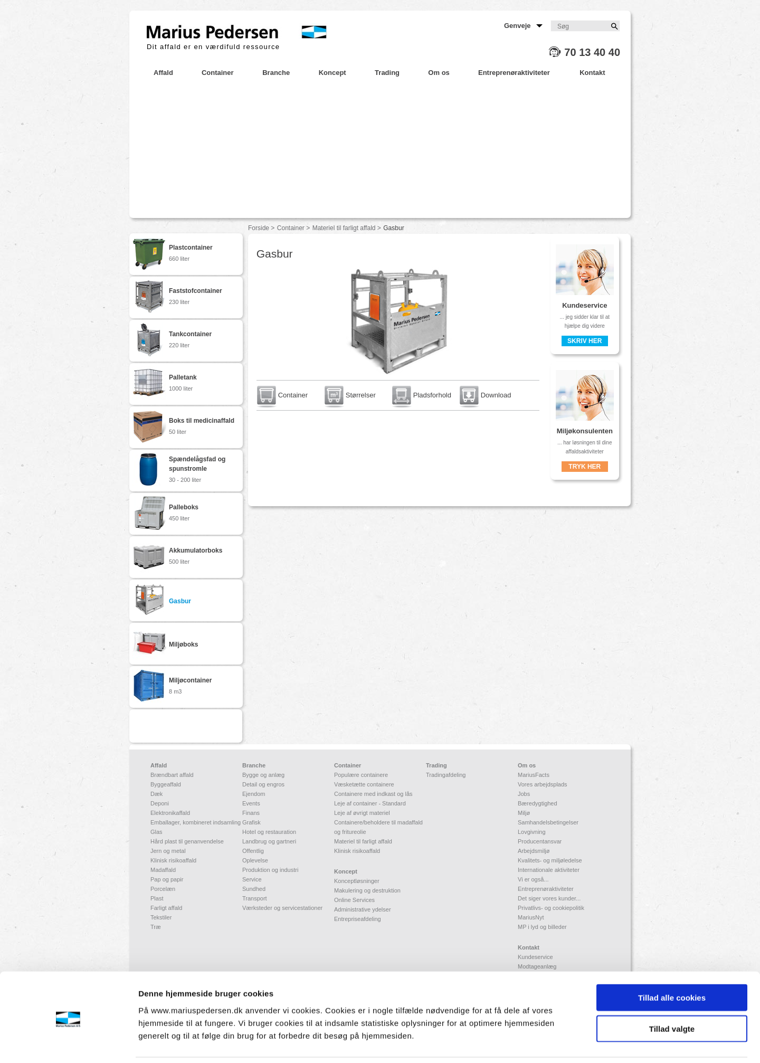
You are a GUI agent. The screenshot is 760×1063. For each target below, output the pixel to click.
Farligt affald (166, 908)
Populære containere (361, 775)
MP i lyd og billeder (542, 927)
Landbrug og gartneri (269, 841)
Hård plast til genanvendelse (187, 841)
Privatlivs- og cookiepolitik (551, 908)
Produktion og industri (270, 870)
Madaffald (163, 870)
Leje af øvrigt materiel (362, 813)
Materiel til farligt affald (344, 228)
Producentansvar (540, 841)
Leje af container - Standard (370, 803)
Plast (156, 898)
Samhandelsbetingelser (548, 822)
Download (485, 395)
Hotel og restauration (269, 832)
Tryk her (584, 466)
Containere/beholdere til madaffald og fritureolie (378, 827)
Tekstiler (161, 917)
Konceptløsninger (356, 881)
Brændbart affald (172, 775)
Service (252, 879)
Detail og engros (263, 784)
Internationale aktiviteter (549, 870)
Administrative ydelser (362, 909)
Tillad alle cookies (672, 961)
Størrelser (350, 395)
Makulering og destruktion (367, 890)
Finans (251, 813)
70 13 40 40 (592, 52)
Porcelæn (162, 889)
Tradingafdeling (446, 775)
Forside (258, 228)
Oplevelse (255, 860)
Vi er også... (533, 879)
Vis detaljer (548, 1042)
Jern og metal (168, 851)
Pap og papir (166, 879)
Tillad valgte (672, 993)
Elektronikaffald (170, 813)
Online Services (354, 900)
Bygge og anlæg (263, 775)
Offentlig (253, 851)
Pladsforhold (421, 395)
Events (251, 803)
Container (291, 228)
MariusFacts (533, 775)
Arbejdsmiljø (534, 851)
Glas (156, 832)
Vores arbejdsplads (542, 784)
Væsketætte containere (364, 784)
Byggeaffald (165, 784)
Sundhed (253, 889)
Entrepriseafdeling (357, 919)
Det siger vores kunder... (549, 898)
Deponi (159, 803)
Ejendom (253, 794)
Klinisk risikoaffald (173, 860)
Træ (155, 927)
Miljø (524, 813)
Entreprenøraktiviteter (546, 889)
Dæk (156, 794)
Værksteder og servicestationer (282, 908)
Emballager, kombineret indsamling (195, 822)
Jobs (524, 794)
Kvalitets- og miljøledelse (550, 860)
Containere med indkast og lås (373, 794)
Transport (254, 898)
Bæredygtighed (537, 803)
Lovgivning (532, 832)
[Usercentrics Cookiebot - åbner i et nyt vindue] (68, 1042)
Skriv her (584, 341)
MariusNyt (531, 917)
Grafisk (251, 822)
